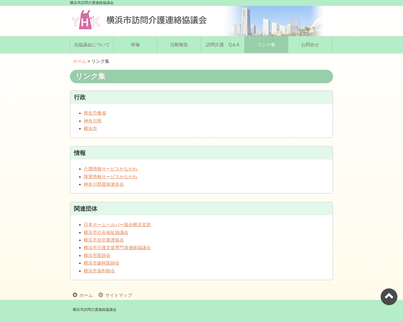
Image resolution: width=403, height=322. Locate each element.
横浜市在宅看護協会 (104, 240)
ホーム (79, 61)
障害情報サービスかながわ (110, 176)
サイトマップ (117, 295)
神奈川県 (93, 121)
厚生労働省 (95, 113)
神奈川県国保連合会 (104, 184)
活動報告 (179, 44)
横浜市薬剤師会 (99, 270)
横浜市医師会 (97, 255)
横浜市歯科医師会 (102, 263)
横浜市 (90, 128)
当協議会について (92, 44)
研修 (135, 44)
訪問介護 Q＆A (222, 44)
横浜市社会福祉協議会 (106, 232)
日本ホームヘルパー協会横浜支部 (117, 224)
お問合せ (310, 44)
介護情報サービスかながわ (110, 168)
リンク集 (266, 44)
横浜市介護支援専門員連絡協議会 (117, 247)
